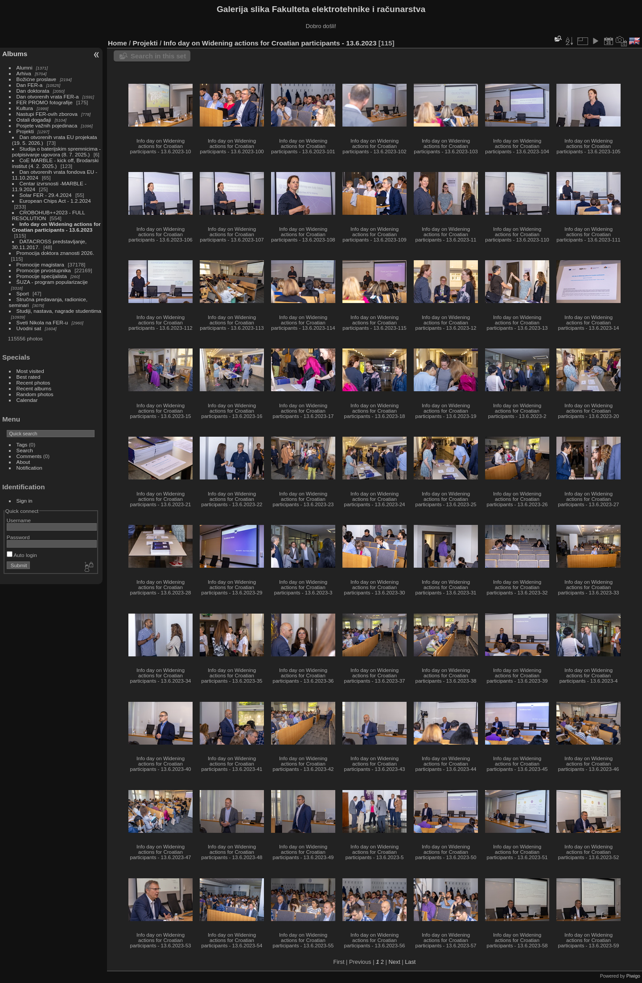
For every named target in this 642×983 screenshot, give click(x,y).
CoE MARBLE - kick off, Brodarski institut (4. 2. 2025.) (55, 163)
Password (18, 537)
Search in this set (158, 56)
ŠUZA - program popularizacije (52, 282)
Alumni (24, 67)
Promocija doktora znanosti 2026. (55, 253)
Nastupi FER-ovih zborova (47, 114)
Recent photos (33, 382)
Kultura (24, 108)
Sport (22, 293)
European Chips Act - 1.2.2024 (55, 201)
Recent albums (33, 388)
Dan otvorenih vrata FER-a (47, 96)
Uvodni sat (28, 328)
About (23, 462)
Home (117, 43)
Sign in (24, 501)
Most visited (30, 371)
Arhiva (23, 73)
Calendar (27, 400)
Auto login (22, 555)
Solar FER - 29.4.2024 (46, 195)
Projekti (25, 131)
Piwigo (633, 976)
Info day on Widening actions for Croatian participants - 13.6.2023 (56, 227)
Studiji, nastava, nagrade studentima (58, 311)
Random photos (35, 394)
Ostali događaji (33, 120)
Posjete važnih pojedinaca (47, 125)
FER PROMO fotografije (44, 102)
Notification (29, 468)
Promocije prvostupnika (43, 270)
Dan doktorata (32, 91)
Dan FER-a (29, 85)
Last (410, 961)
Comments (29, 456)
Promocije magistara (40, 264)
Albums (14, 53)
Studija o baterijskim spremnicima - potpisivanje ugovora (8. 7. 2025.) (56, 151)
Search (24, 450)
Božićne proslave (36, 79)
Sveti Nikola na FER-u (42, 322)
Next (394, 961)
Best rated (28, 377)
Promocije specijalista (41, 276)
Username (19, 520)
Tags (22, 444)
